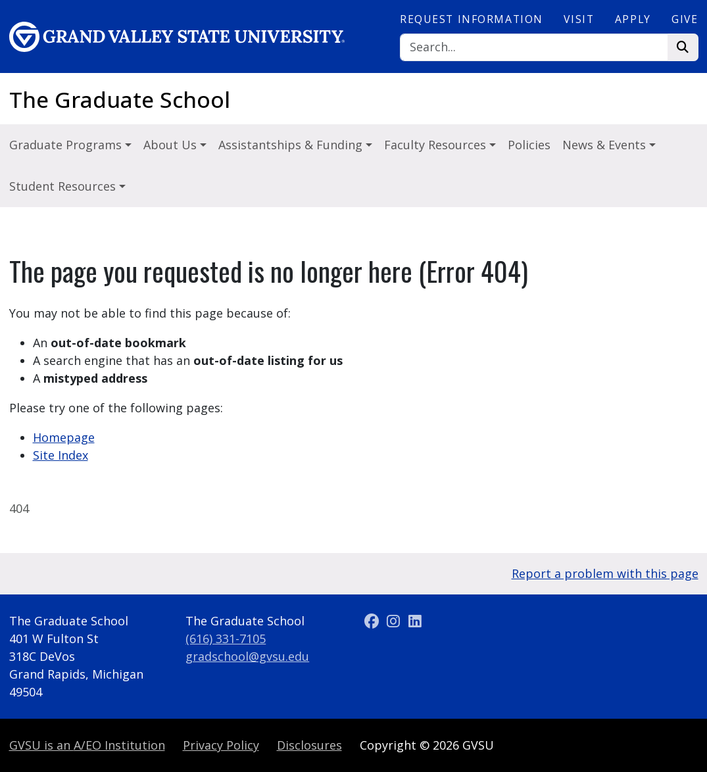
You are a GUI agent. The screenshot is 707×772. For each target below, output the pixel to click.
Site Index (60, 455)
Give (684, 19)
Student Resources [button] (64, 186)
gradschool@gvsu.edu (247, 656)
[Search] (534, 48)
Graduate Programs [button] (67, 145)
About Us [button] (171, 145)
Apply (633, 19)
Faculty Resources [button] (436, 145)
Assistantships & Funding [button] (292, 145)
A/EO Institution (87, 745)
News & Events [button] (605, 145)
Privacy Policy (221, 745)
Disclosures (309, 745)
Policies (529, 145)
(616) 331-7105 (225, 638)
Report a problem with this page (605, 573)
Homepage (64, 437)
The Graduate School (119, 99)
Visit (579, 19)
